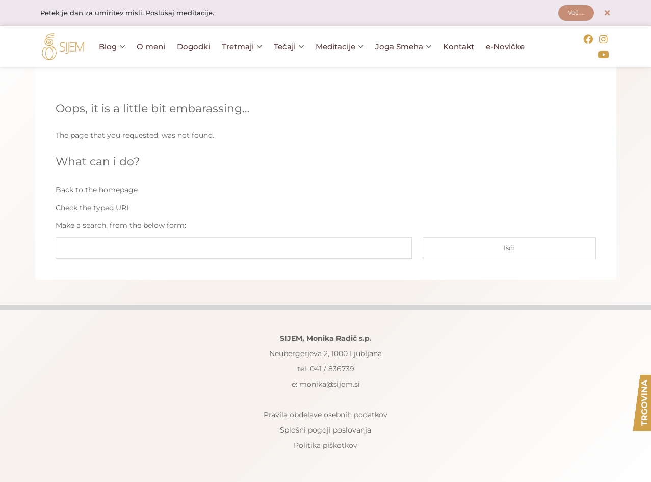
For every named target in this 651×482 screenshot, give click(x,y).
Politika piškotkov (325, 443)
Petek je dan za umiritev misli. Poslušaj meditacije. (132, 13)
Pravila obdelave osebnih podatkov (325, 413)
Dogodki (193, 46)
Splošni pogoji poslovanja (325, 428)
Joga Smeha (403, 46)
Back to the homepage (97, 187)
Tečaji (289, 46)
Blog (112, 46)
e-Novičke (505, 46)
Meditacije (339, 46)
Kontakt (458, 46)
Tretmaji (242, 46)
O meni (151, 46)
